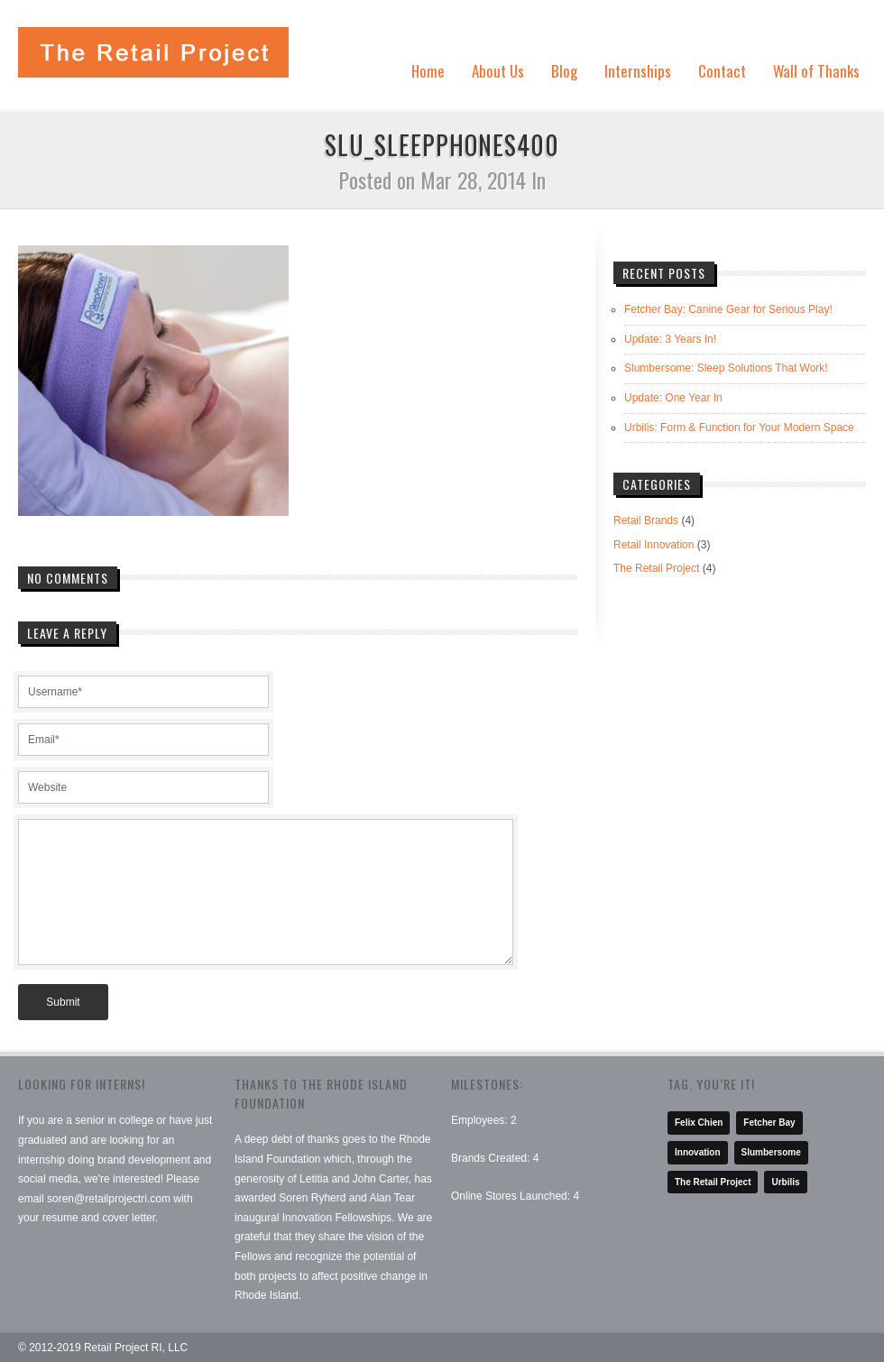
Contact (722, 70)
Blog (564, 70)
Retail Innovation (653, 544)
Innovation (698, 1152)
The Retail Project (656, 568)
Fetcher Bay (769, 1122)
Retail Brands (645, 520)
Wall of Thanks (816, 70)
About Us (498, 70)
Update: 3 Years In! (670, 339)
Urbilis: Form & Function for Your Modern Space (739, 427)
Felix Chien (699, 1122)
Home (428, 70)
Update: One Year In (673, 397)
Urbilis (785, 1182)
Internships (637, 70)
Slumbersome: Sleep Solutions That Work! (726, 368)
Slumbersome (771, 1152)
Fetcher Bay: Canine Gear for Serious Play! (728, 309)
